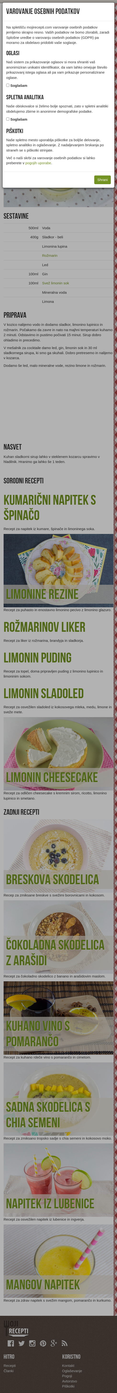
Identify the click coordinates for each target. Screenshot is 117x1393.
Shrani (102, 180)
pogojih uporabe (38, 163)
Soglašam (18, 85)
